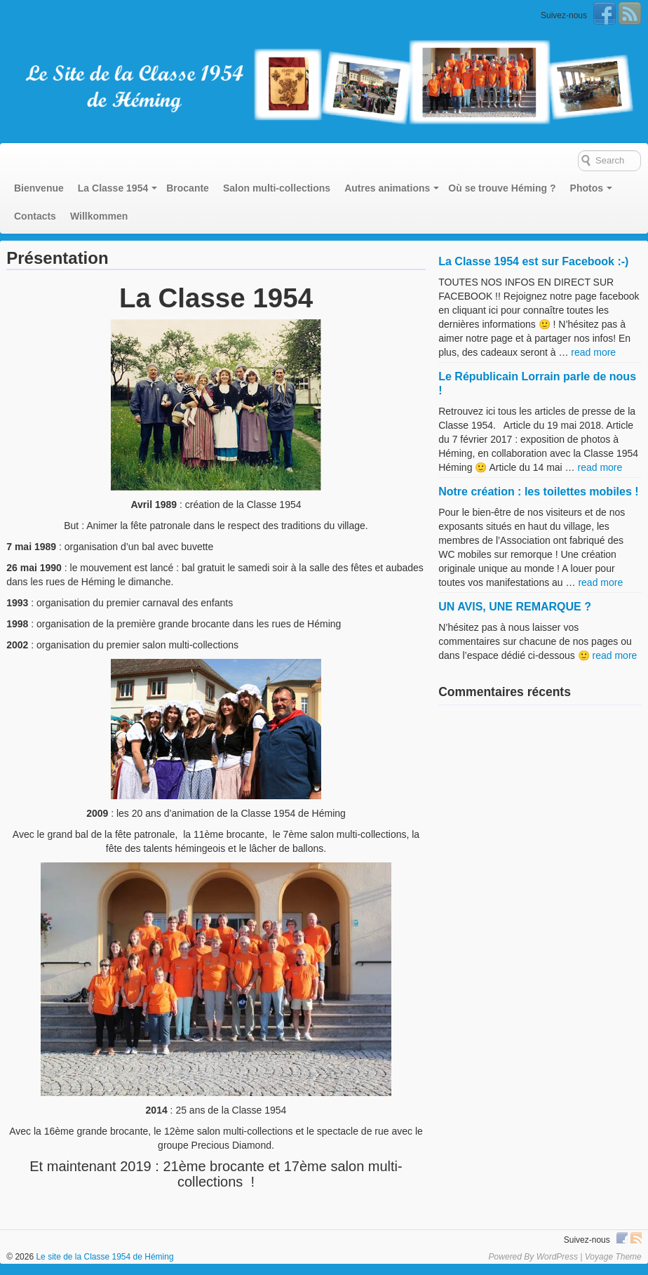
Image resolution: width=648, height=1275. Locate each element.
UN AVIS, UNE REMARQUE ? (514, 607)
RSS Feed (630, 13)
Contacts (35, 216)
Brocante (187, 188)
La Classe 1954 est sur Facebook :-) (533, 261)
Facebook (604, 13)
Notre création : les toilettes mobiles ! (538, 492)
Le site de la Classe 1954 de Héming (103, 1257)
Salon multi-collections (276, 188)
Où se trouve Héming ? (501, 188)
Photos (586, 188)
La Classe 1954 (113, 188)
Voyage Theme (613, 1257)
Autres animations (387, 188)
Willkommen (99, 216)
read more (593, 352)
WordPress (557, 1257)
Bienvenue (39, 188)
